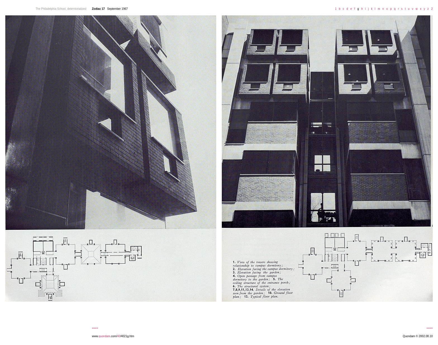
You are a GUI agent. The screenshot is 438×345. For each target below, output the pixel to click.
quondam (104, 336)
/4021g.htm (127, 336)
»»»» (430, 328)
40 (118, 336)
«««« (95, 328)
